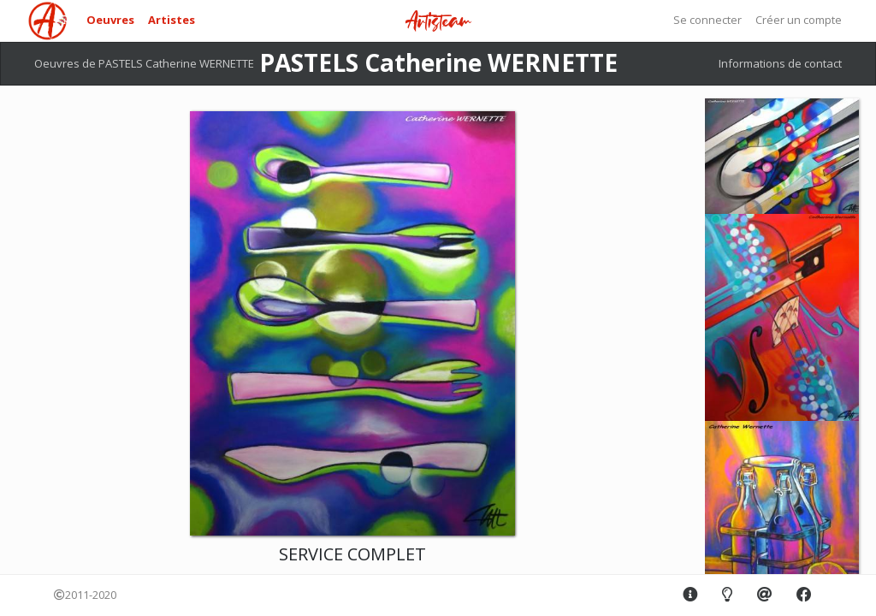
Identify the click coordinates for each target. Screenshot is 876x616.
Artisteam (438, 22)
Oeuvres (110, 19)
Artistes (171, 19)
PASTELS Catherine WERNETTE (438, 62)
